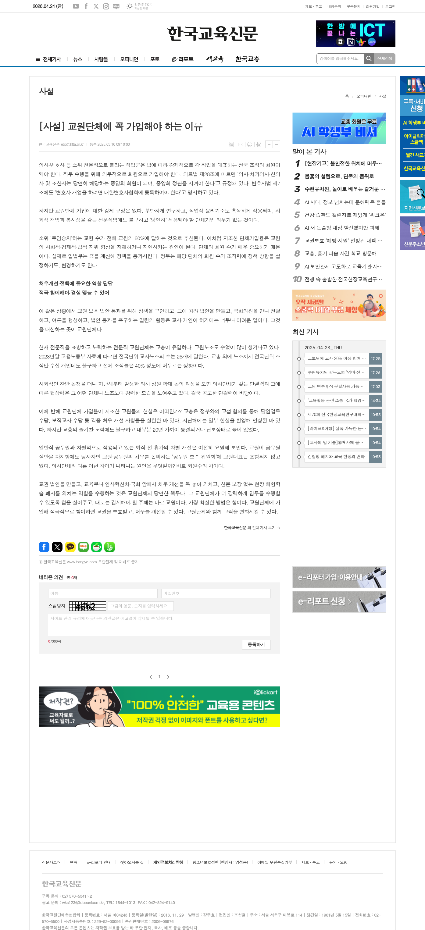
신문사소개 (51, 862)
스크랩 (259, 144)
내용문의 (334, 6)
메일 (241, 144)
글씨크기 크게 (269, 144)
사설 (382, 96)
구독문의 (353, 6)
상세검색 (384, 58)
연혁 (73, 862)
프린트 (250, 144)
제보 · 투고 (313, 6)
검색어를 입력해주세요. (339, 58)
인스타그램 (106, 6)
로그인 (390, 6)
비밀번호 (171, 593)
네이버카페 (96, 547)
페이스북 (86, 6)
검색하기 (369, 58)
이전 (151, 676)
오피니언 (363, 96)
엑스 (96, 6)
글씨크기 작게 (276, 144)
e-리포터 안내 (99, 862)
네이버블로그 (116, 6)
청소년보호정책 (220, 862)
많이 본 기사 (309, 151)
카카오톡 (70, 547)
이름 (54, 593)
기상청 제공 (141, 8)
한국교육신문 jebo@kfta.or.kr (61, 144)
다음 (167, 676)
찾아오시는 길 (132, 862)
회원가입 (373, 6)
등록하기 (256, 644)
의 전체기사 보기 (250, 527)
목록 (231, 144)
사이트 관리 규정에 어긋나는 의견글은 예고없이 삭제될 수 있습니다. (111, 618)
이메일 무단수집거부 (274, 862)
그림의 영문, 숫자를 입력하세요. (139, 606)
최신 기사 (305, 331)
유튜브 (75, 6)
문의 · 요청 (338, 862)
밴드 (109, 547)
